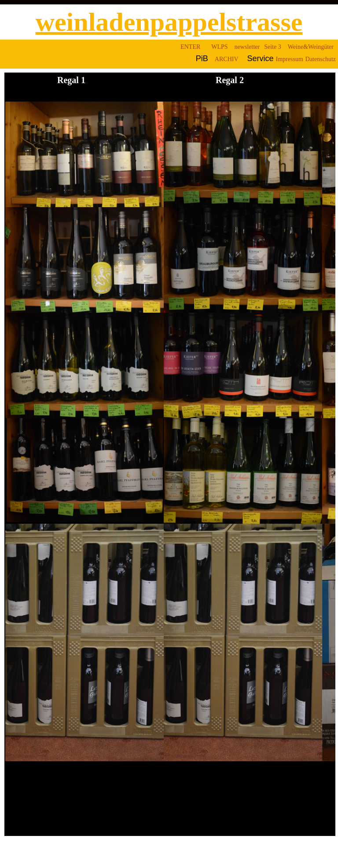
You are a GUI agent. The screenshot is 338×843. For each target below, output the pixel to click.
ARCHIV (227, 59)
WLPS (219, 47)
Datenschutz (320, 59)
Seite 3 (272, 47)
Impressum (289, 59)
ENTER (190, 47)
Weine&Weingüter (311, 47)
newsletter (247, 47)
